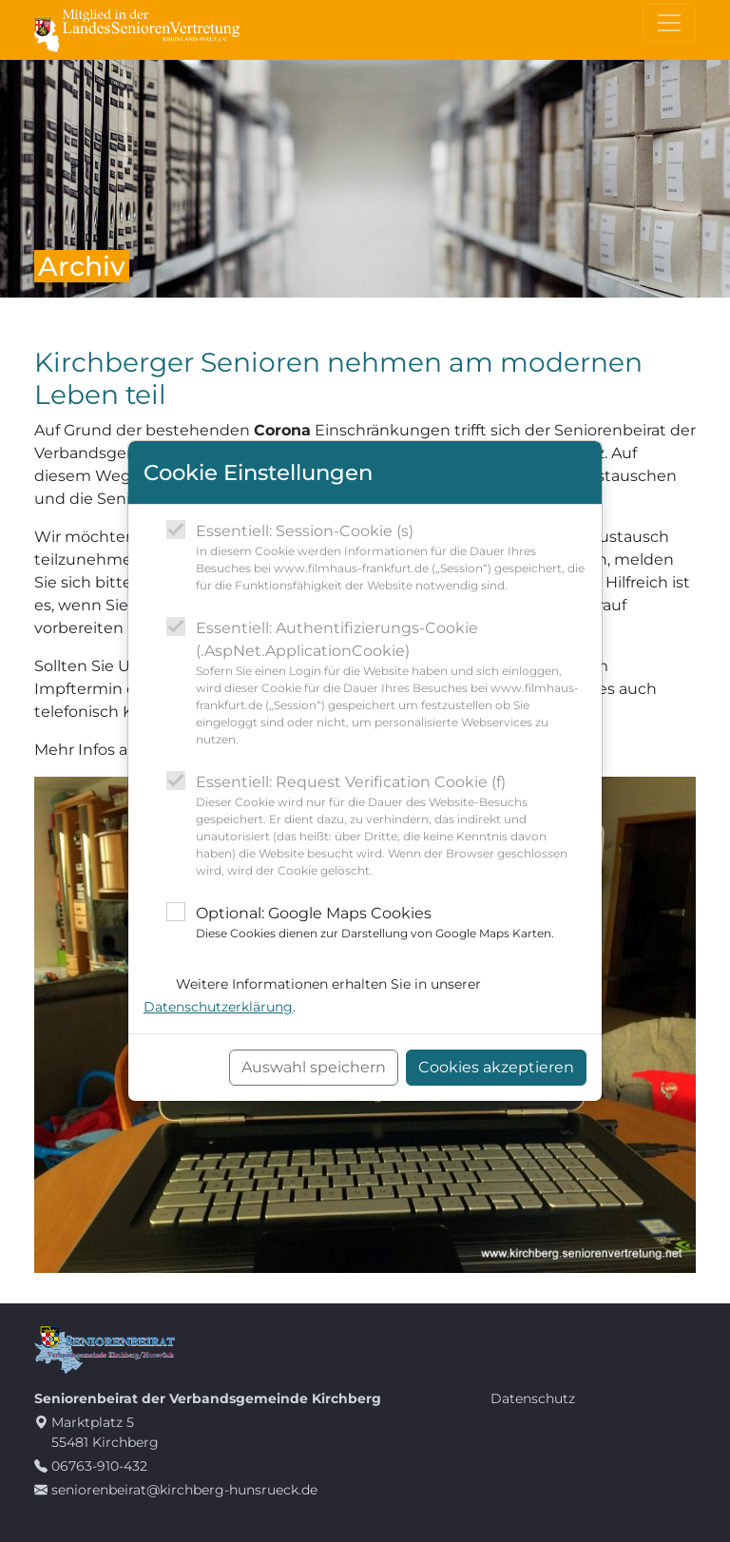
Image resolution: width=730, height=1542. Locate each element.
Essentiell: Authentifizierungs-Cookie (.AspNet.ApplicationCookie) (391, 683)
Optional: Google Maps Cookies (375, 923)
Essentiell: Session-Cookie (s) (391, 558)
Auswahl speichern (313, 1067)
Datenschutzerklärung (218, 1006)
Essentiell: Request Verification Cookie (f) (391, 826)
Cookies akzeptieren (496, 1067)
